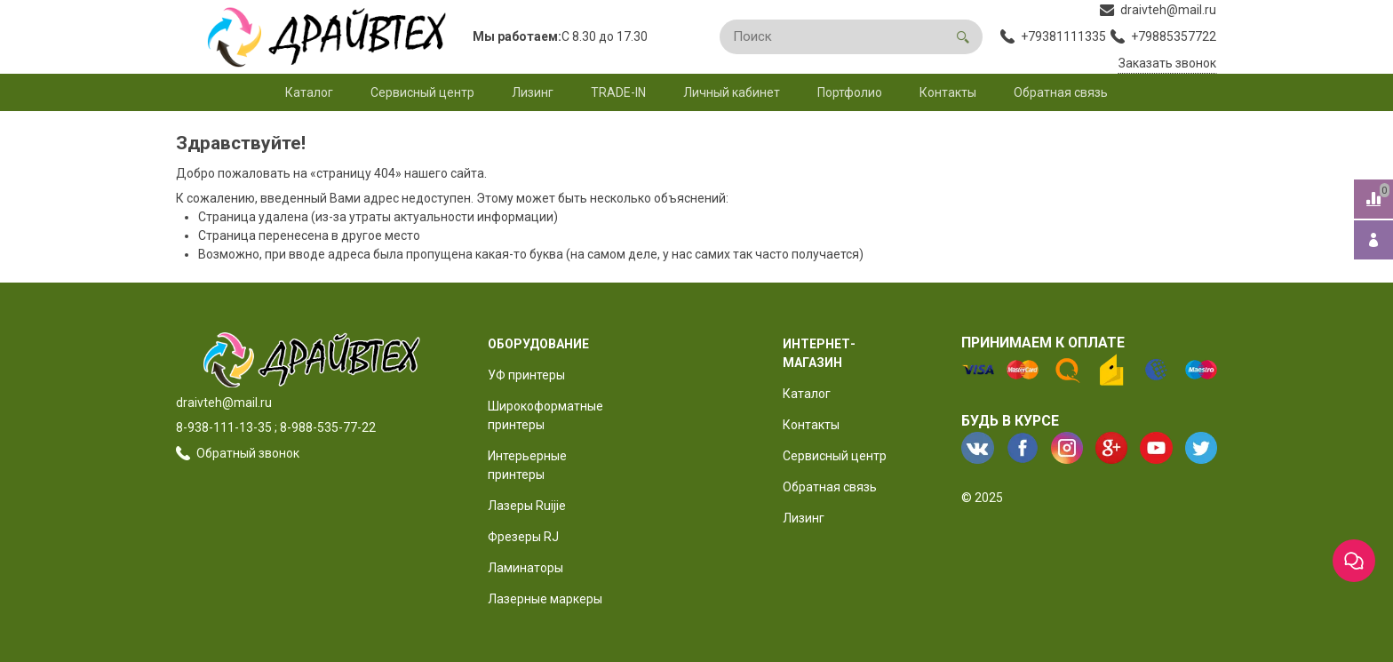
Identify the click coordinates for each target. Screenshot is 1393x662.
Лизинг (532, 92)
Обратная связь (1061, 92)
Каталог (309, 92)
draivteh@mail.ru (224, 402)
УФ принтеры (526, 375)
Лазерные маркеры (545, 599)
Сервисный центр (422, 92)
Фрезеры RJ (523, 537)
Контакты (947, 92)
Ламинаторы (525, 568)
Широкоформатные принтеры (545, 415)
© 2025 (982, 498)
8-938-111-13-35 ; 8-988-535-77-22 (276, 427)
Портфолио (849, 92)
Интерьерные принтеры (527, 465)
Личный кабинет (731, 92)
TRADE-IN (618, 92)
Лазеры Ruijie (527, 505)
